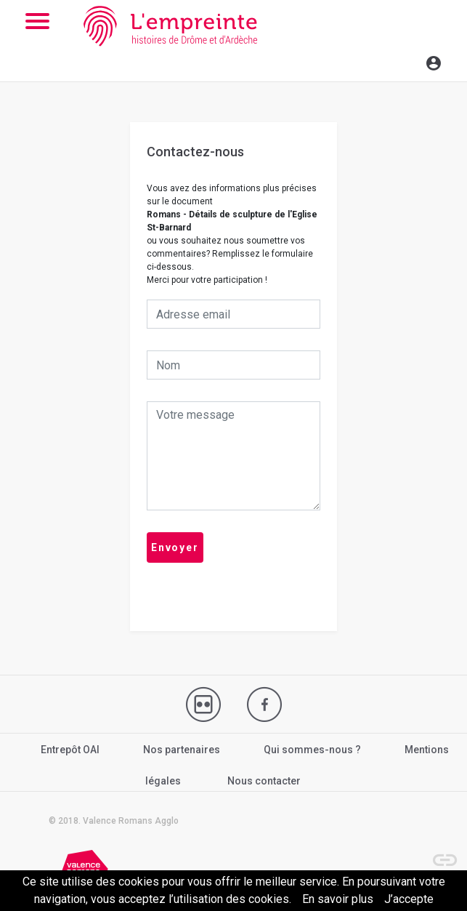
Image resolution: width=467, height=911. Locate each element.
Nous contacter (264, 781)
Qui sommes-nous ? (312, 749)
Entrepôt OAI (70, 749)
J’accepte (409, 899)
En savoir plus (337, 899)
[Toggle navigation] (402, 61)
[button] (437, 852)
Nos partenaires (181, 749)
